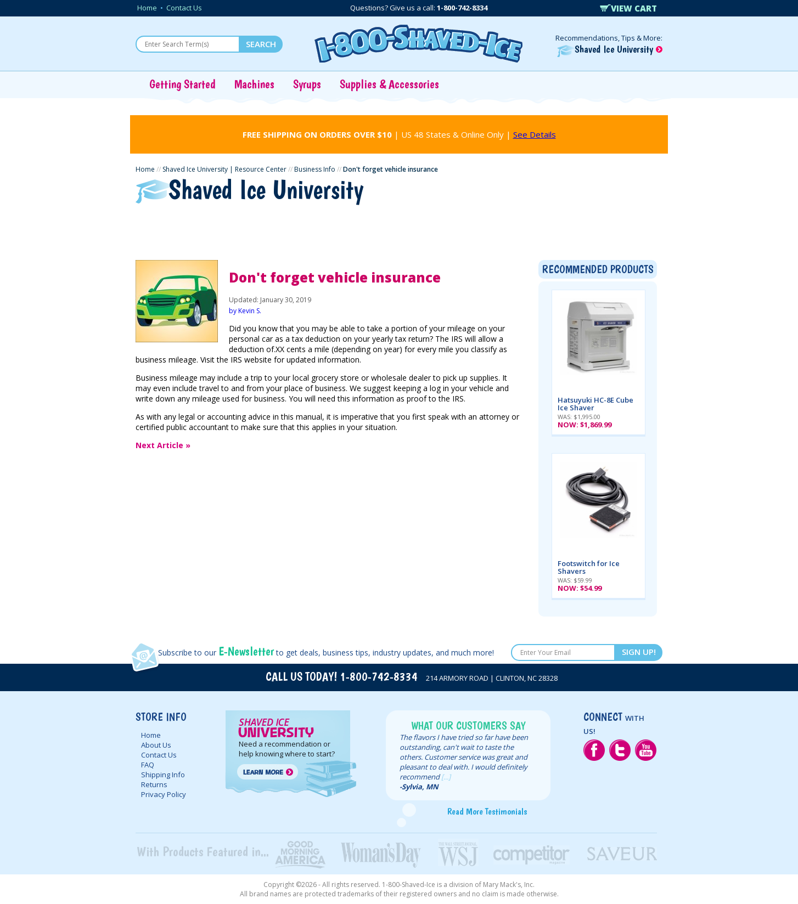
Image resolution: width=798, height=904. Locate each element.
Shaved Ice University (609, 49)
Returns (154, 784)
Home (147, 8)
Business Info (314, 169)
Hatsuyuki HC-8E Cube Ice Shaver (595, 404)
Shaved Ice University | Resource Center (224, 169)
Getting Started (182, 84)
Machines (254, 84)
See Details (534, 134)
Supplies (472, 223)
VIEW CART (628, 8)
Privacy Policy (163, 794)
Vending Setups (544, 223)
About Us (156, 745)
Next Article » (163, 445)
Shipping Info (163, 774)
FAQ (147, 765)
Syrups (307, 84)
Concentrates (406, 223)
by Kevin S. (245, 310)
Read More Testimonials (487, 811)
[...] (446, 777)
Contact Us (184, 8)
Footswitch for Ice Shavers (589, 567)
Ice (301, 223)
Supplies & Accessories (389, 84)
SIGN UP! (639, 651)
